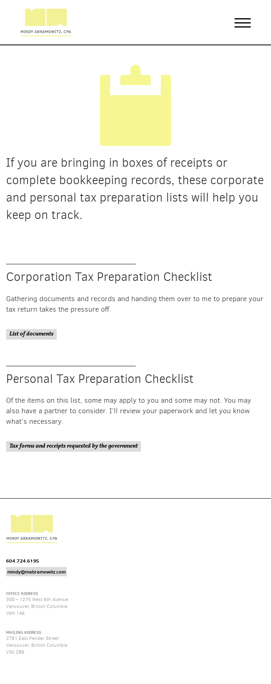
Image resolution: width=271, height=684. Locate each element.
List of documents (31, 334)
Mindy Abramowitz (45, 22)
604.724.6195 (22, 560)
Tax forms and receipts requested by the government (73, 446)
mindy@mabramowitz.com (36, 571)
